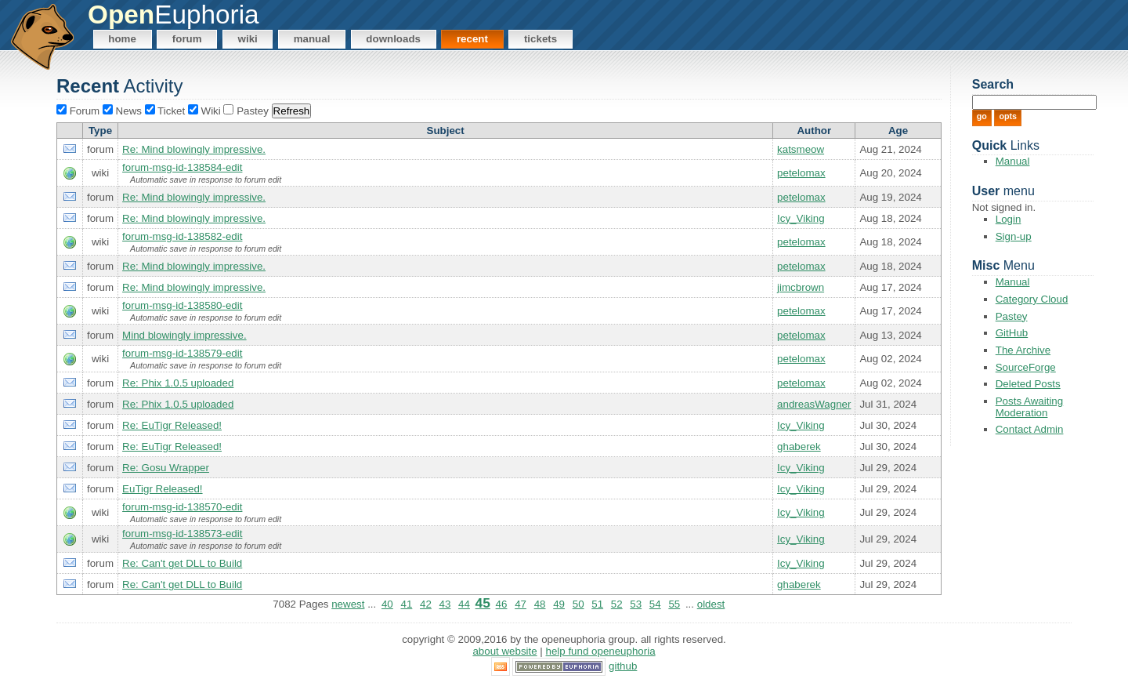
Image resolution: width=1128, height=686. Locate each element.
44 (464, 604)
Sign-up (1014, 236)
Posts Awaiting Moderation (1029, 407)
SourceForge (1026, 367)
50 (578, 604)
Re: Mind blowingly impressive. (194, 149)
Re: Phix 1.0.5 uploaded (177, 383)
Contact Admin (1030, 429)
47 (520, 604)
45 (482, 603)
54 (655, 604)
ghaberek (799, 446)
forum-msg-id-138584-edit (182, 167)
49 (559, 604)
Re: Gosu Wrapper (165, 468)
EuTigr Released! (162, 489)
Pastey (1012, 316)
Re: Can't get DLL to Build (182, 563)
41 (406, 604)
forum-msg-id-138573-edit (182, 533)
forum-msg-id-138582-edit (182, 236)
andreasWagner (814, 404)
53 (636, 604)
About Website (504, 651)
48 (540, 604)
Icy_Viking (801, 218)
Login (1008, 219)
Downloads (393, 39)
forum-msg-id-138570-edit (182, 507)
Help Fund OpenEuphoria (601, 651)
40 (387, 604)
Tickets (540, 39)
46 (502, 604)
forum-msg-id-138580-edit (182, 305)
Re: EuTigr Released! (172, 425)
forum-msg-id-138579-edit (182, 353)
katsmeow (800, 149)
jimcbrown (800, 287)
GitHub (1012, 333)
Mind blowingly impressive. (184, 335)
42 (426, 604)
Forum (187, 39)
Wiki (248, 39)
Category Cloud (1032, 299)
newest (347, 604)
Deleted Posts (1028, 384)
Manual (312, 39)
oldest (711, 604)
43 (445, 604)
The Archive (1023, 350)
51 (597, 604)
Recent (472, 39)
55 (674, 604)
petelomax (801, 173)
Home (122, 39)
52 (617, 604)
